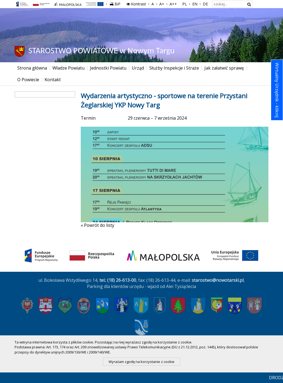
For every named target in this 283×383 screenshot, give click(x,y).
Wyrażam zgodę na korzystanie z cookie (141, 361)
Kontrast (136, 3)
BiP (116, 3)
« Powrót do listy (97, 225)
